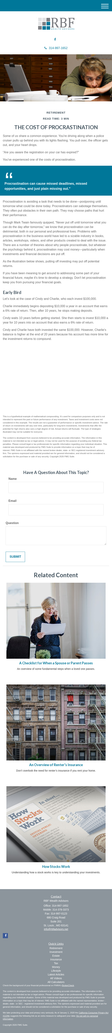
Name (12, 478)
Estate (56, 955)
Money (56, 966)
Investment (56, 951)
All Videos (56, 978)
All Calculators (56, 982)
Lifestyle (56, 970)
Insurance (56, 959)
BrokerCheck (68, 985)
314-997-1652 (56, 48)
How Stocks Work (56, 866)
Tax (56, 963)
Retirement (56, 948)
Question (12, 523)
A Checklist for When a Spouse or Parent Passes (56, 663)
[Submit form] (15, 557)
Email (12, 500)
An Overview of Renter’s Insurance (56, 765)
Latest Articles (56, 974)
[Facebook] (55, 39)
